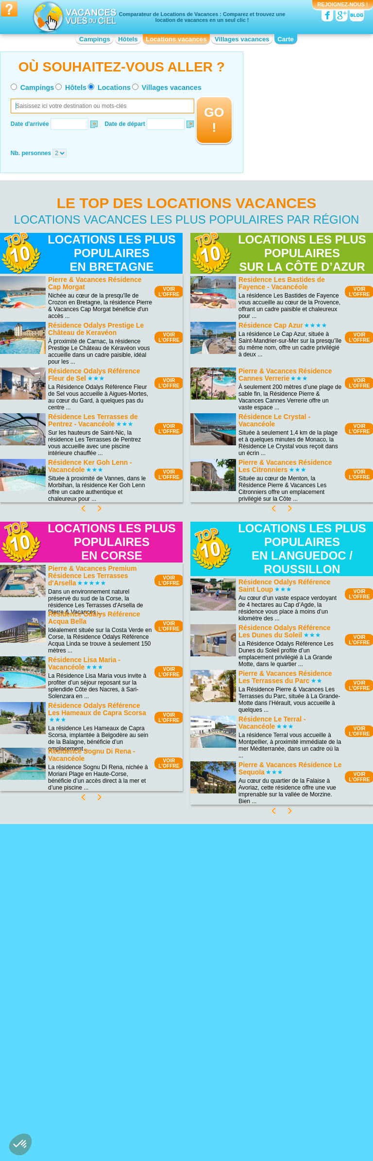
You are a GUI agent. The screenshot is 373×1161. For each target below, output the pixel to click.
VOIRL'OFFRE (168, 291)
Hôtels (127, 39)
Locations (114, 87)
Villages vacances (242, 39)
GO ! (214, 120)
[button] (20, 1144)
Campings (94, 39)
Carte (285, 39)
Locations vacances (176, 39)
